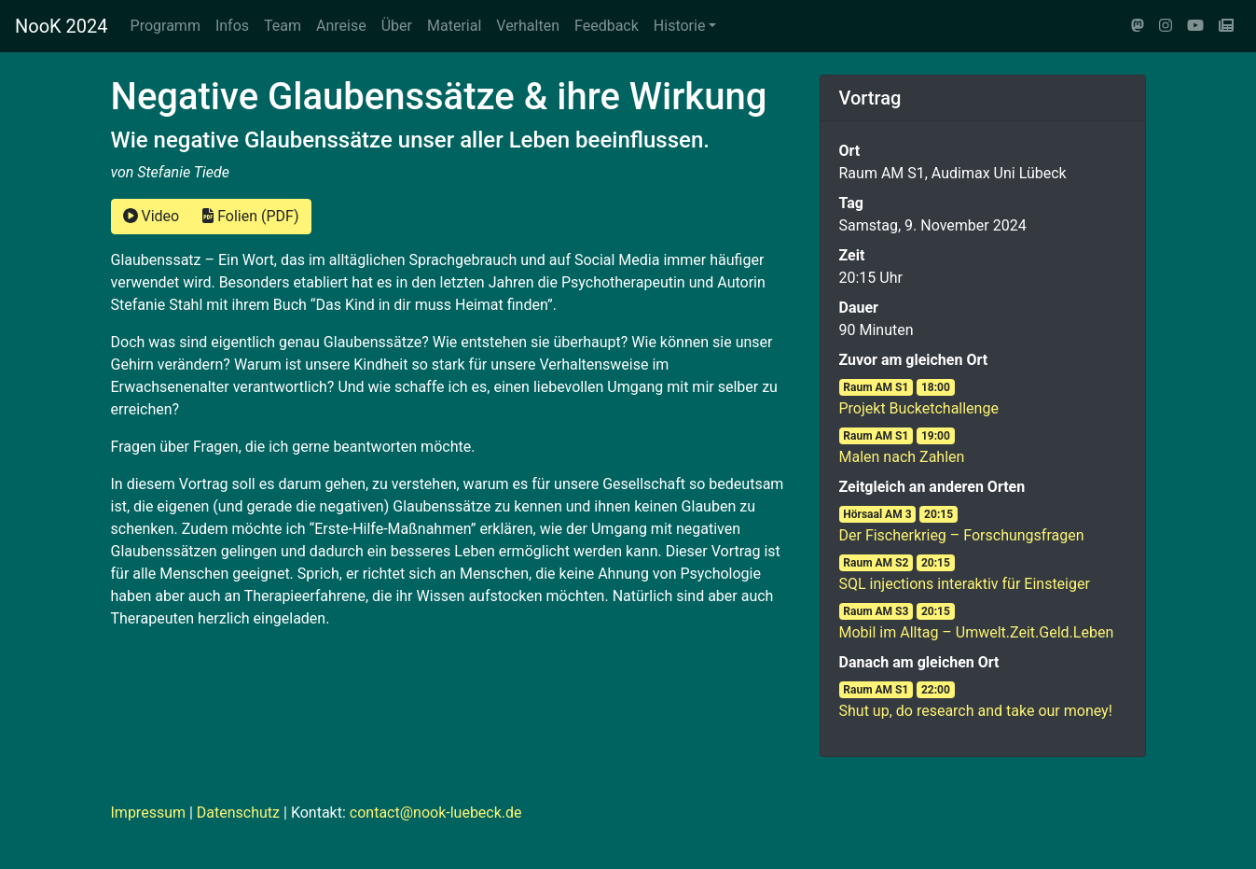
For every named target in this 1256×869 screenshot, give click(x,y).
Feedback (606, 26)
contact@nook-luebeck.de (436, 812)
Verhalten (527, 26)
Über (396, 26)
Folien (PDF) (250, 216)
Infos (232, 26)
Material (454, 26)
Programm (165, 26)
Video (151, 216)
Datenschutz (238, 812)
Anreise (341, 26)
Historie (680, 26)
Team (282, 26)
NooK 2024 (61, 26)
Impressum (148, 812)
